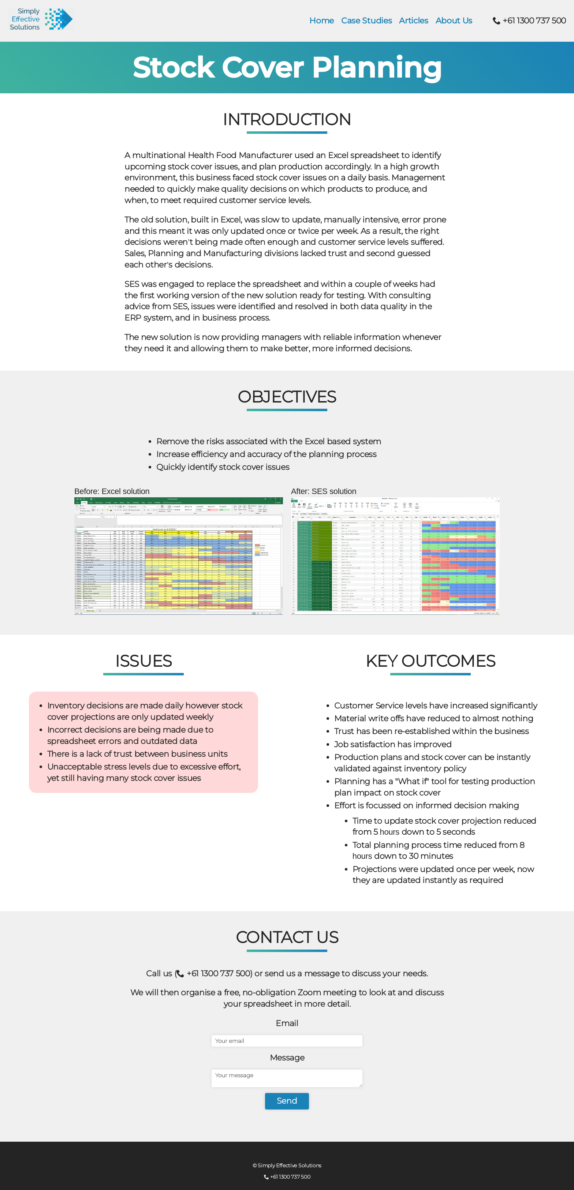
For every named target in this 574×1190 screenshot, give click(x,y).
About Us (454, 21)
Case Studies (366, 21)
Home (321, 21)
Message (287, 1058)
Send (287, 1101)
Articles (413, 21)
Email (287, 1023)
